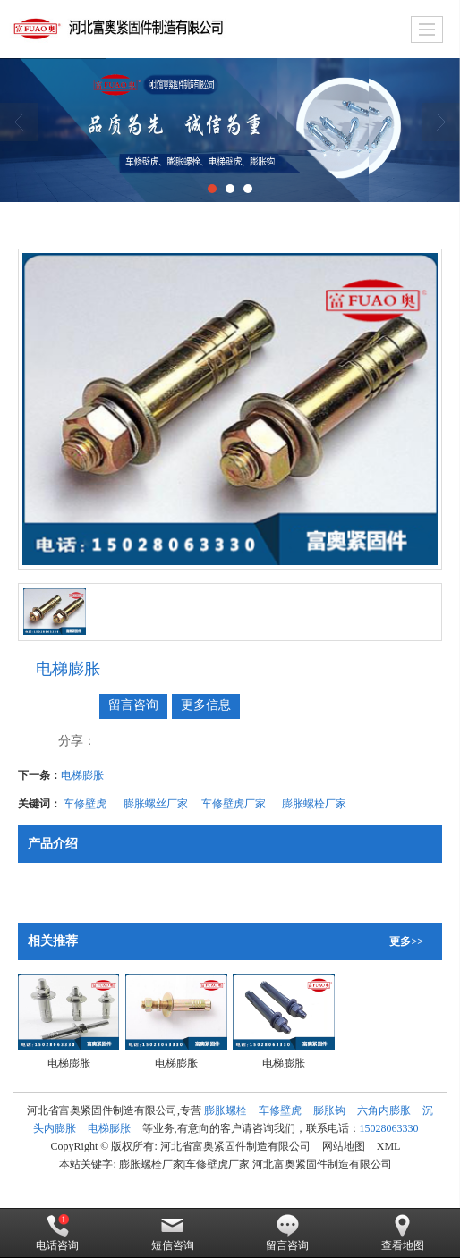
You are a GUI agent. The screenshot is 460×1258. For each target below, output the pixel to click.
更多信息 (206, 705)
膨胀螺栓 (225, 1110)
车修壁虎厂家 (234, 804)
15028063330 (389, 1128)
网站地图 (343, 1146)
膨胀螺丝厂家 (156, 804)
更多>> (406, 941)
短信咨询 (172, 1233)
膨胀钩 (329, 1110)
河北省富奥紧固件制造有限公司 (235, 1146)
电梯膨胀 (82, 775)
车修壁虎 (86, 804)
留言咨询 (133, 705)
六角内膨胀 (384, 1110)
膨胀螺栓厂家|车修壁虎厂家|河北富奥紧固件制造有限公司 (255, 1164)
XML (389, 1146)
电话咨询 (57, 1233)
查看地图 (402, 1233)
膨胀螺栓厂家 (315, 804)
